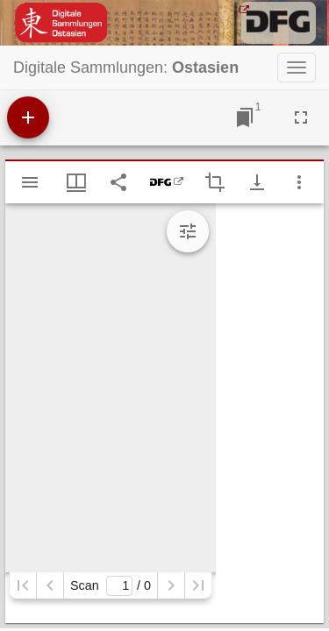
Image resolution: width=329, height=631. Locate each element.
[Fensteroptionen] (299, 182)
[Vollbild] (301, 117)
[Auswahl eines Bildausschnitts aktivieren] (215, 182)
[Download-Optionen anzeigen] (257, 182)
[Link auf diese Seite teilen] (118, 182)
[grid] (270, 413)
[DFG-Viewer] (166, 182)
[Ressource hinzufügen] (28, 117)
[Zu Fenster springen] (245, 117)
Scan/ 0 (110, 586)
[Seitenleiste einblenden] (30, 182)
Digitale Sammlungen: (126, 67)
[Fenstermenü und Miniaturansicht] (76, 182)
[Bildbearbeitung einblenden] (188, 231)
